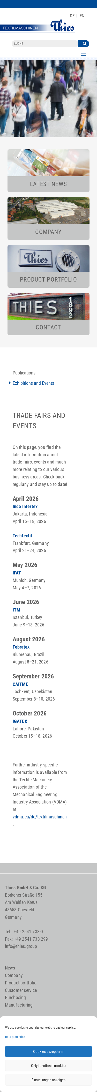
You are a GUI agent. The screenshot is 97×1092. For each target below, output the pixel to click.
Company (14, 975)
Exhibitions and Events (33, 383)
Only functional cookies (48, 1065)
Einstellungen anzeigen (48, 1080)
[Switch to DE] (72, 16)
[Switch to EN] (82, 16)
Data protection (15, 1037)
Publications (24, 372)
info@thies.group (21, 946)
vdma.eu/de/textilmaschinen (40, 816)
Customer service (21, 990)
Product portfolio (20, 982)
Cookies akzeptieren (48, 1051)
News (10, 968)
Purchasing (15, 997)
